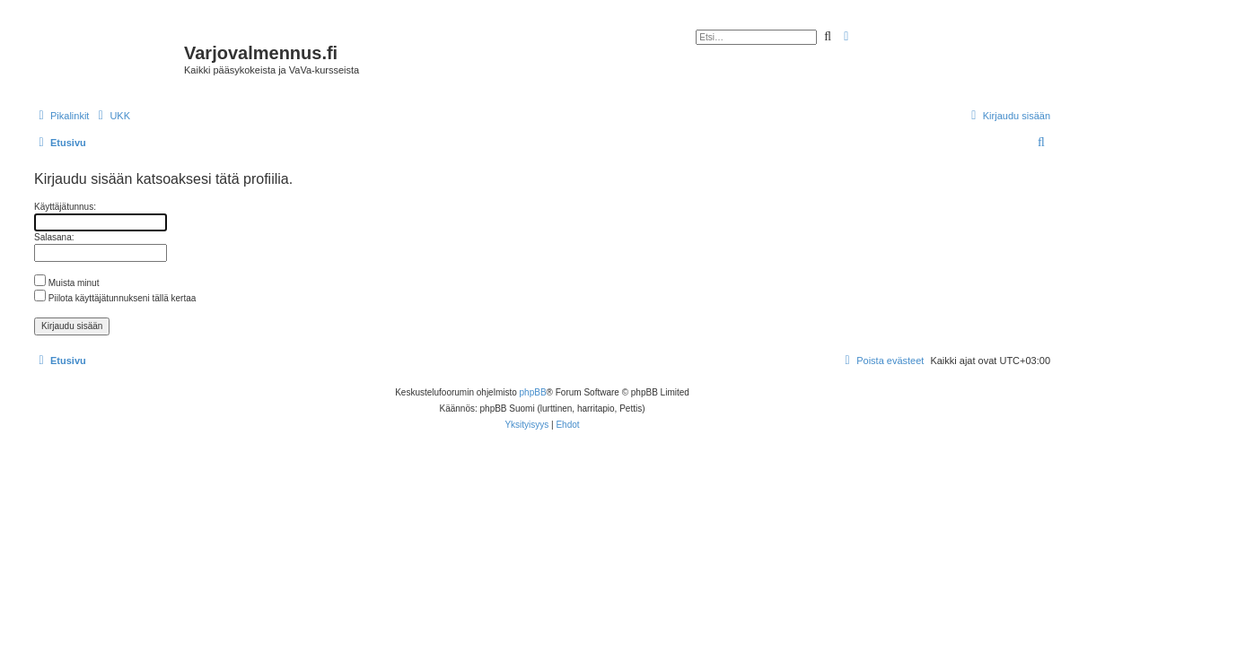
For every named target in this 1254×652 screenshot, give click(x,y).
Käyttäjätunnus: (65, 207)
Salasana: (54, 237)
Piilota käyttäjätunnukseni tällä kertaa (115, 298)
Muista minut (66, 283)
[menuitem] (111, 115)
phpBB (533, 392)
